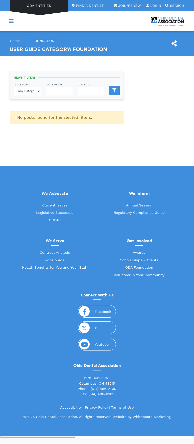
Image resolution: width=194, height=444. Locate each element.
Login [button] (153, 6)
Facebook (97, 311)
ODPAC (55, 220)
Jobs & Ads (54, 260)
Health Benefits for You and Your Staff (55, 267)
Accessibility (71, 407)
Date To (84, 84)
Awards (139, 252)
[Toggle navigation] (11, 21)
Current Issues (54, 205)
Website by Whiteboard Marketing (141, 417)
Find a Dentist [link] (88, 6)
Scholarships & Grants (139, 260)
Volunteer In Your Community (139, 275)
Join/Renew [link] (128, 6)
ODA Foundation (139, 267)
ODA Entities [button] (39, 6)
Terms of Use (122, 407)
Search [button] (174, 6)
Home (15, 41)
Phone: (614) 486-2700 (97, 389)
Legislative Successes (55, 213)
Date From (54, 84)
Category (22, 84)
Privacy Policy (96, 407)
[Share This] (174, 43)
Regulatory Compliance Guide (139, 213)
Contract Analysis (55, 252)
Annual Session (139, 205)
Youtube (97, 344)
